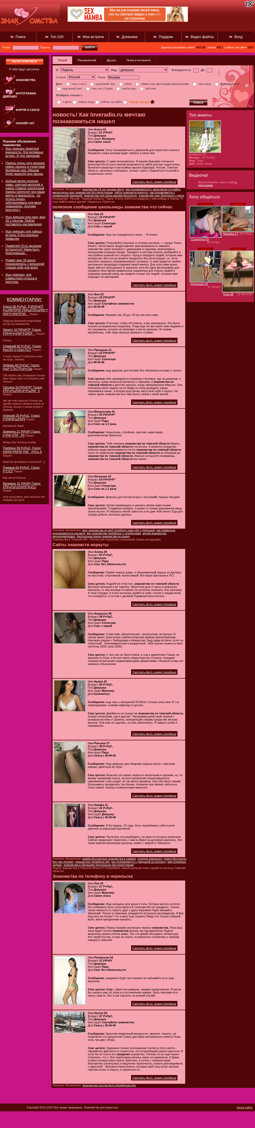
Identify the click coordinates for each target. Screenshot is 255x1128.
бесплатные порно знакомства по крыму (103, 536)
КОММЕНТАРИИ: (24, 299)
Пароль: (59, 47)
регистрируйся (24, 61)
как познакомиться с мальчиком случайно (152, 189)
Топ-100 (57, 37)
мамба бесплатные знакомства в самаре (109, 858)
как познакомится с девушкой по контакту (139, 861)
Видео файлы (202, 37)
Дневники (130, 37)
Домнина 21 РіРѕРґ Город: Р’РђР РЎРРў (22, 433)
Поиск (21, 37)
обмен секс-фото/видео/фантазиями (162, 83)
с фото (64, 101)
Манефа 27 (230, 233)
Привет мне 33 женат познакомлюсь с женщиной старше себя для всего (24, 264)
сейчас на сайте (109, 101)
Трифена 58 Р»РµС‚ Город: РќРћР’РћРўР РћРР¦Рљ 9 (22, 450)
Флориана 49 (199, 284)
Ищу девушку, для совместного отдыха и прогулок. (21, 278)
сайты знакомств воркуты (131, 192)
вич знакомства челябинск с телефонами (114, 533)
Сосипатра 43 (200, 239)
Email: (21, 47)
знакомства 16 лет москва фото (103, 189)
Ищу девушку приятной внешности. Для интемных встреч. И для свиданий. (24, 152)
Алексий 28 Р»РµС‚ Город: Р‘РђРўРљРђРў (21, 417)
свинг (125, 83)
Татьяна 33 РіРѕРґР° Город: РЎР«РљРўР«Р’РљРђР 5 (22, 389)
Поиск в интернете (138, 60)
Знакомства (26, 80)
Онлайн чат (25, 123)
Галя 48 (228, 294)
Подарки (166, 37)
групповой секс (102, 83)
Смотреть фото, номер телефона (154, 181)
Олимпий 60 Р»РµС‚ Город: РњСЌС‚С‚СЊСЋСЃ (22, 348)
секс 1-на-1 (76, 83)
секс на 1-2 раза (99, 88)
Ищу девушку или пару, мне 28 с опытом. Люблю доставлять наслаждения (25, 220)
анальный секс (227, 83)
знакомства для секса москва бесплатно (110, 195)
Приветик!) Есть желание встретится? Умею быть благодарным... (23, 249)
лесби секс (126, 88)
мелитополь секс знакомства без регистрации (83, 192)
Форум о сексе (28, 109)
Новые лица (83, 101)
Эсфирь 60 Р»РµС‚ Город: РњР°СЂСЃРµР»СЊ (21, 367)
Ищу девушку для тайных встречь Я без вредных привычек (23, 235)
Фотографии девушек (19, 95)
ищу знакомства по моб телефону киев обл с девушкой (118, 530)
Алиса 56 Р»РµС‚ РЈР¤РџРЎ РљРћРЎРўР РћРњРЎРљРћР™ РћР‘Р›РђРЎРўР (25, 310)
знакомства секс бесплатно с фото (161, 195)
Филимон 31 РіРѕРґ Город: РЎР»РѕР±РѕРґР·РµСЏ (22, 485)
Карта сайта (244, 1107)
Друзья (111, 60)
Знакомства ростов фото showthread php (109, 1085)
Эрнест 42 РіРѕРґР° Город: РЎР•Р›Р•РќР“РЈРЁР (22, 331)
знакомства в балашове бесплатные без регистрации (98, 864)
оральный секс (69, 88)
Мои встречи (93, 37)
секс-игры (202, 83)
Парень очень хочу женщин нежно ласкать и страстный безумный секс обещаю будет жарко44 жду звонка (25, 168)
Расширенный (87, 60)
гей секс (148, 88)
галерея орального (150, 858)
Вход (238, 37)
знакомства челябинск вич (92, 861)
